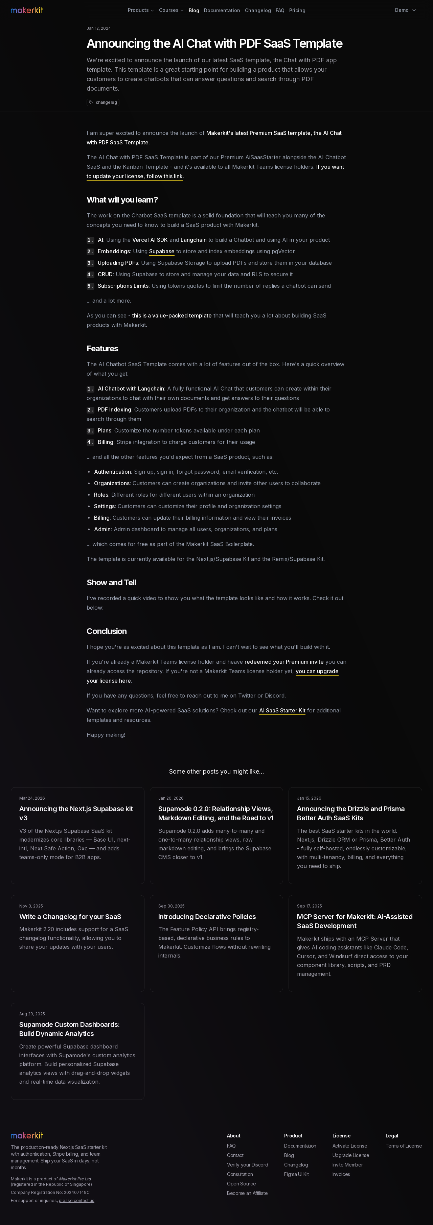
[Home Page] (79, 10)
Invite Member (348, 1165)
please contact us (76, 1200)
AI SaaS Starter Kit (282, 710)
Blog (194, 10)
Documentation (222, 10)
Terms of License (404, 1146)
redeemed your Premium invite (284, 661)
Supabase (162, 251)
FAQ (280, 10)
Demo (406, 10)
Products (141, 10)
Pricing (297, 10)
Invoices (341, 1174)
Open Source (241, 1183)
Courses (171, 10)
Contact (235, 1155)
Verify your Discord (247, 1165)
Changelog (258, 10)
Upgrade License (351, 1155)
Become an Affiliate (247, 1193)
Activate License (350, 1146)
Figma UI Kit (296, 1174)
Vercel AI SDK (150, 239)
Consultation (240, 1174)
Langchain (194, 239)
